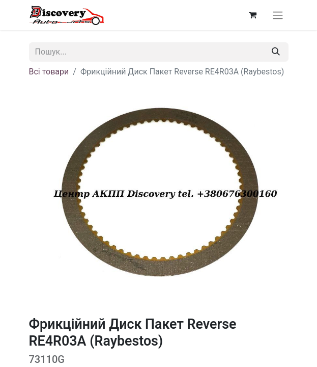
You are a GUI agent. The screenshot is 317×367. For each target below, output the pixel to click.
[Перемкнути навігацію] (278, 15)
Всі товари (49, 71)
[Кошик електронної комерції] (253, 15)
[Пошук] (276, 52)
